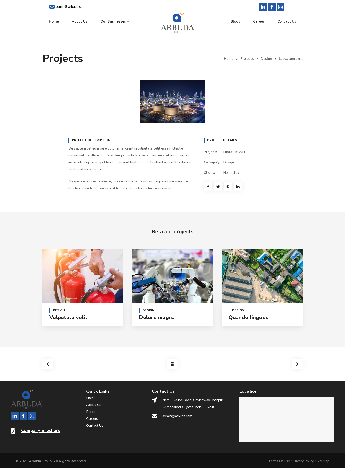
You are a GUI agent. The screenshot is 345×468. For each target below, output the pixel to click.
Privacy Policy (303, 461)
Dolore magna (157, 317)
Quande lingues (248, 317)
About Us (93, 404)
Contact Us (94, 425)
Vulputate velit (68, 317)
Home (228, 58)
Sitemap (323, 461)
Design (266, 58)
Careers (92, 418)
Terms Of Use (279, 461)
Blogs (90, 411)
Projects (247, 58)
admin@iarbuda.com (70, 6)
